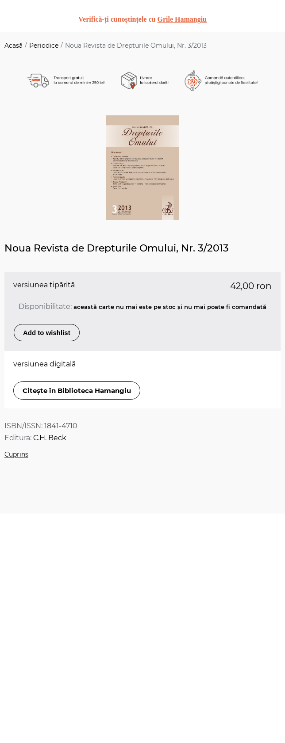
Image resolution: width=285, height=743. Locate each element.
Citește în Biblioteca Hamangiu (77, 390)
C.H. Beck (49, 438)
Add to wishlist (46, 332)
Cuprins (16, 454)
